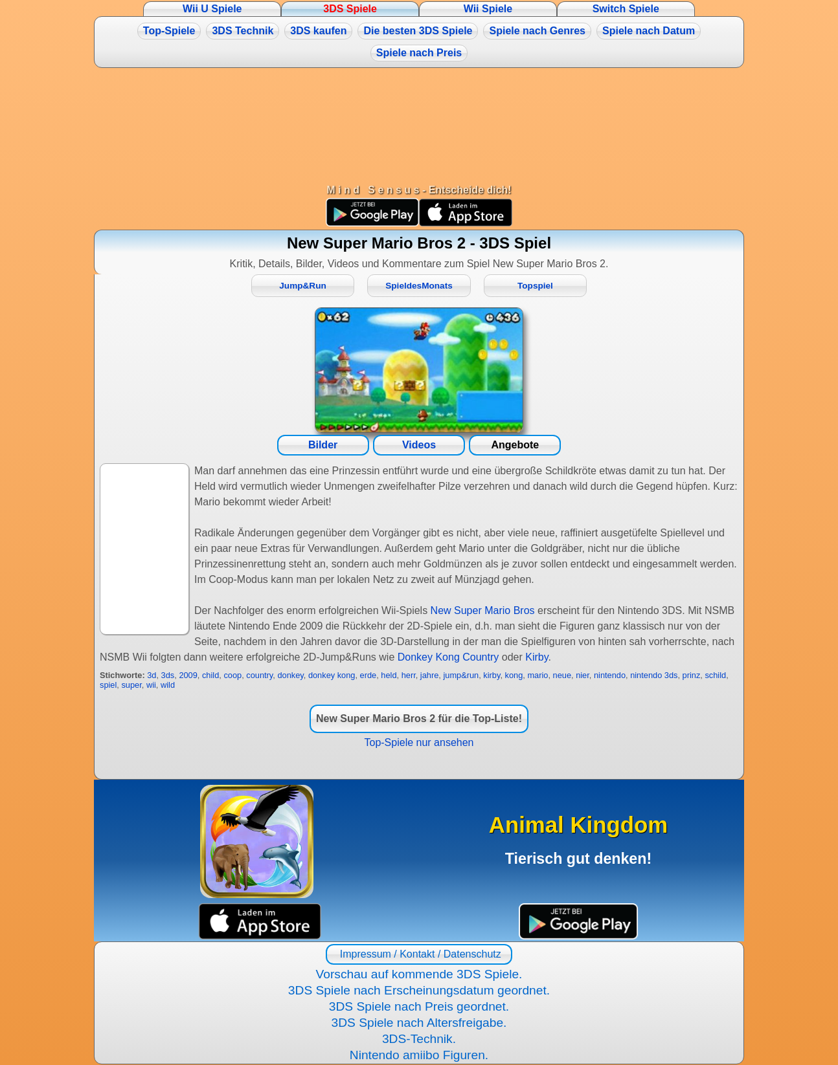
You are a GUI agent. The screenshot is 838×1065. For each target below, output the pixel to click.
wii (151, 685)
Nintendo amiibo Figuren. (419, 1055)
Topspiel (535, 286)
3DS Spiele (350, 8)
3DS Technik (242, 30)
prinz (692, 675)
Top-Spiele (169, 30)
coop (232, 675)
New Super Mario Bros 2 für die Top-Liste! (419, 718)
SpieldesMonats (419, 286)
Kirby (536, 657)
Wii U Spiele (212, 8)
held (388, 675)
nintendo (610, 675)
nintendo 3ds (653, 675)
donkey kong (332, 675)
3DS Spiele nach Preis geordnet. (419, 1006)
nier (582, 675)
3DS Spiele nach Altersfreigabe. (419, 1022)
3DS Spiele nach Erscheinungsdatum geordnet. (419, 990)
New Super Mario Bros (483, 610)
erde (368, 675)
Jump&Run (302, 286)
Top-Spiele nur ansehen (418, 742)
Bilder (322, 444)
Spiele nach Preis (419, 52)
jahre (429, 675)
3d (151, 675)
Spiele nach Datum (648, 30)
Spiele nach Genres (537, 30)
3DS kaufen (318, 30)
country (259, 675)
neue (562, 675)
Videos (419, 444)
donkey (290, 675)
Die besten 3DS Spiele (417, 30)
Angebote (515, 444)
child (210, 675)
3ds (168, 675)
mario (537, 675)
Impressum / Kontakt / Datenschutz (419, 954)
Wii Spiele (488, 8)
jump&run (461, 675)
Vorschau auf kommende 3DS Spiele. (419, 974)
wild (168, 685)
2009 (188, 675)
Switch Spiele (626, 8)
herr (409, 675)
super (131, 685)
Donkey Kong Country (448, 657)
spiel (108, 685)
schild (715, 675)
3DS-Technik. (419, 1039)
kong (514, 675)
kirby (491, 675)
